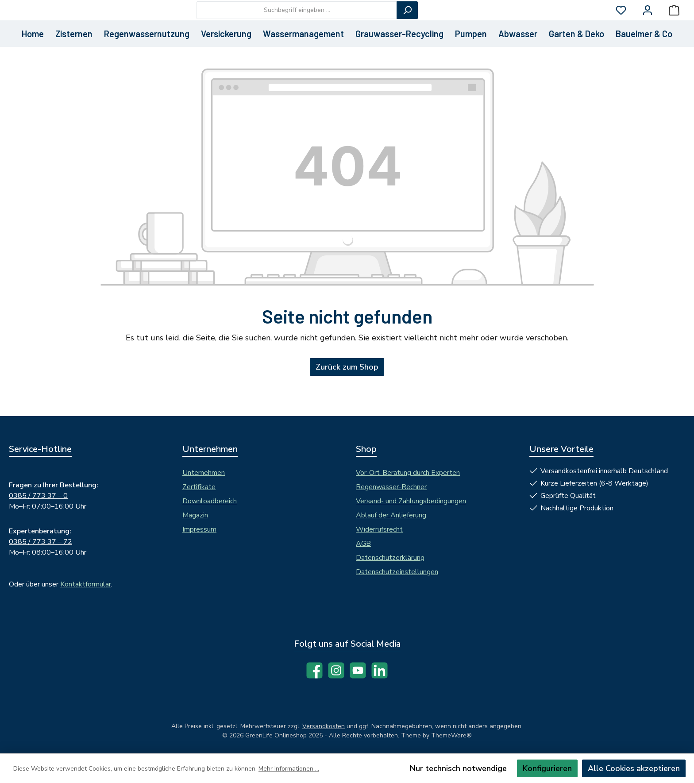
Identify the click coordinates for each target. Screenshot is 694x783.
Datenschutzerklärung (390, 558)
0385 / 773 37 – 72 (40, 542)
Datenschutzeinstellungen (397, 572)
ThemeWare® (451, 735)
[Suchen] (456, 26)
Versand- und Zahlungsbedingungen (411, 501)
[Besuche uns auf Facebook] (314, 670)
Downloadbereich (209, 501)
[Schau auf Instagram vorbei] (336, 670)
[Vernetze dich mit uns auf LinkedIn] (379, 670)
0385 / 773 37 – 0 (38, 496)
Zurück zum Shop (347, 398)
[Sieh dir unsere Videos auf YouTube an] (358, 670)
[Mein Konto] (647, 26)
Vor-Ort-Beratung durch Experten (408, 473)
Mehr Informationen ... (288, 768)
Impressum (199, 529)
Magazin (195, 515)
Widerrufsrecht (379, 529)
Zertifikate (199, 487)
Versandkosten (323, 726)
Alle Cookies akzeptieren (634, 768)
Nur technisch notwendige (458, 768)
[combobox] (345, 26)
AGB (363, 543)
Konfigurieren (547, 768)
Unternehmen (203, 473)
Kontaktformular (85, 584)
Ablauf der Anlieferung (391, 515)
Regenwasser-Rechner (391, 487)
